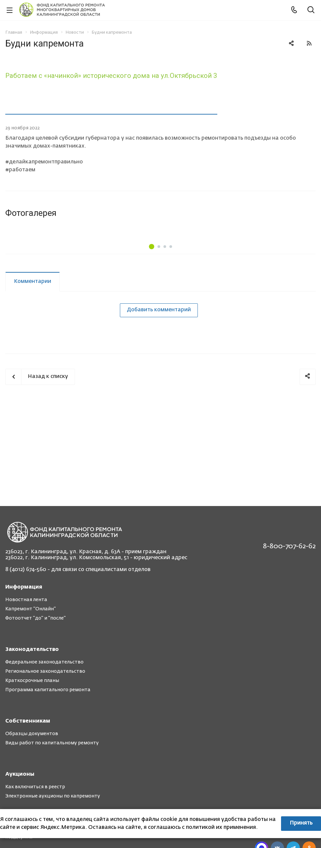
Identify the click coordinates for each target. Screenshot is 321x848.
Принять (301, 823)
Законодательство (32, 649)
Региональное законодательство (45, 671)
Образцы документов (31, 733)
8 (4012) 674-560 (25, 569)
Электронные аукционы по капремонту (52, 796)
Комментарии (32, 340)
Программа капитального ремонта (47, 690)
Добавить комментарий (159, 369)
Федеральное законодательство (44, 662)
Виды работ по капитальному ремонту (52, 743)
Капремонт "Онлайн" (30, 609)
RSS (309, 43)
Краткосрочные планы (32, 680)
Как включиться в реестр (35, 787)
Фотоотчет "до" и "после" (35, 618)
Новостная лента (26, 599)
